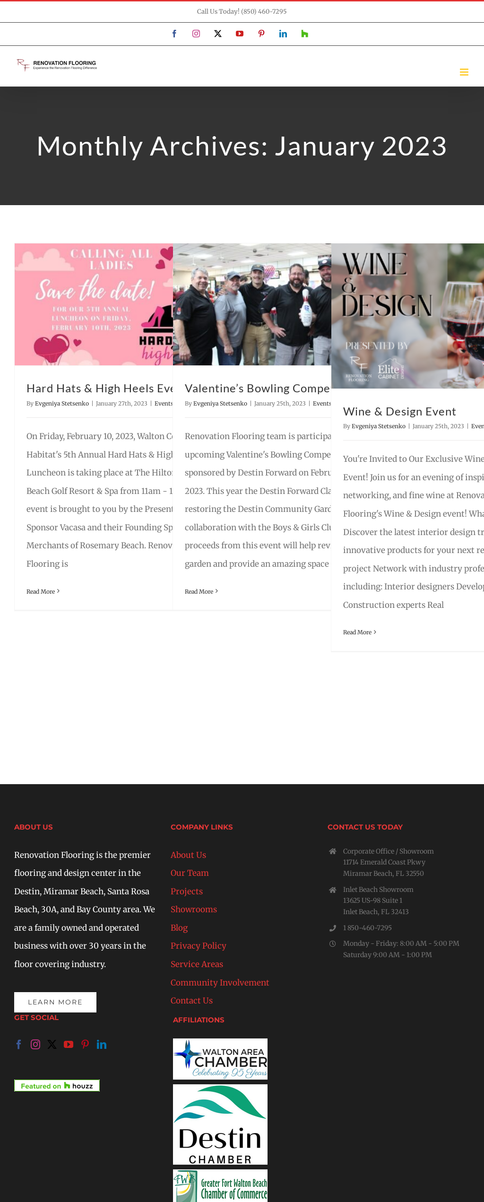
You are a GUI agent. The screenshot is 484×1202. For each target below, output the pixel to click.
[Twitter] (52, 1044)
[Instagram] (35, 1044)
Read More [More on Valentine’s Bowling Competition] (199, 591)
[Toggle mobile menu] (465, 72)
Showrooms (194, 909)
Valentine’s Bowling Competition (272, 388)
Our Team (190, 873)
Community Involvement (220, 982)
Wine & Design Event (400, 411)
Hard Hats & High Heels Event (107, 388)
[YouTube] (68, 1044)
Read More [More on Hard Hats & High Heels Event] (40, 591)
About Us (188, 855)
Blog (179, 928)
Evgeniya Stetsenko (62, 403)
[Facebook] (19, 1044)
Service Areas (197, 964)
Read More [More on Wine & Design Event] (357, 632)
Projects (187, 891)
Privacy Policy (198, 946)
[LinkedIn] (101, 1044)
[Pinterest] (85, 1044)
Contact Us (192, 1000)
